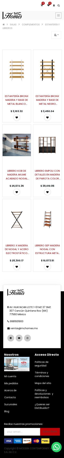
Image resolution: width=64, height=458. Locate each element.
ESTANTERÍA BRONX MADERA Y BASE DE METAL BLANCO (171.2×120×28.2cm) (17, 99)
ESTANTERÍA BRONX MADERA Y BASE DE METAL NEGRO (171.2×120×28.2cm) (47, 99)
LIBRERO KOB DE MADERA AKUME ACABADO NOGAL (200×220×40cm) (17, 174)
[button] (56, 35)
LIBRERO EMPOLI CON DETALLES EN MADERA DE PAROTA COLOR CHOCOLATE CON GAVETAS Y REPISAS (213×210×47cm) (47, 174)
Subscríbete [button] (50, 431)
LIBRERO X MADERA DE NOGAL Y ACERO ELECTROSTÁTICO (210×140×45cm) (17, 249)
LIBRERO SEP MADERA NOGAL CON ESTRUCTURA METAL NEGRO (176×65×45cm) (47, 249)
